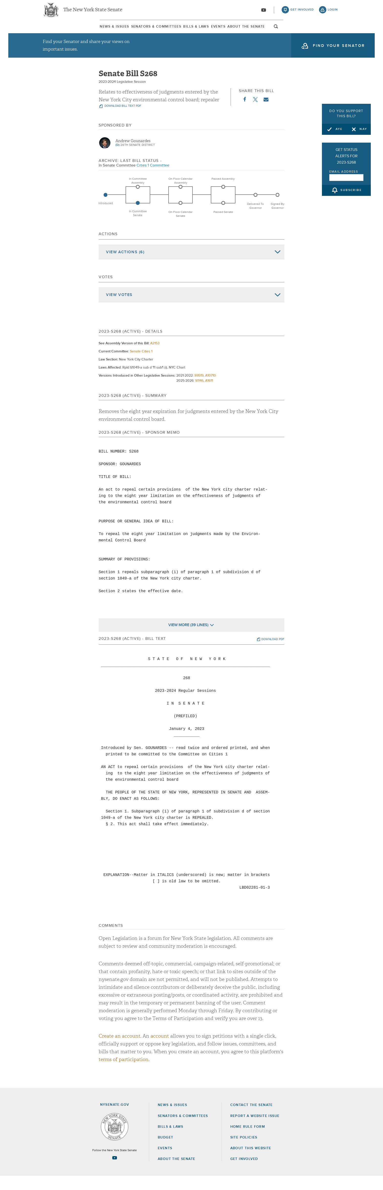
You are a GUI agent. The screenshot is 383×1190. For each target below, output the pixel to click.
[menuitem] (56, 31)
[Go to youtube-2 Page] (114, 1171)
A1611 (209, 394)
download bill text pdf (122, 119)
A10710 (210, 389)
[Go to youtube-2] (263, 12)
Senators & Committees (124, 31)
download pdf (272, 653)
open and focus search (334, 32)
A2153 (155, 357)
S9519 (198, 389)
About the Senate (176, 1173)
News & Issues (56, 31)
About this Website (250, 1162)
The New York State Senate (92, 12)
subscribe (351, 190)
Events (238, 31)
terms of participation (124, 1073)
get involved (302, 12)
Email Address (343, 171)
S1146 (199, 394)
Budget (165, 1151)
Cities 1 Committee (153, 179)
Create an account (119, 1050)
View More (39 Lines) (188, 639)
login (333, 12)
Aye (339, 129)
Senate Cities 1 (141, 365)
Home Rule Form (247, 1140)
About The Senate (293, 31)
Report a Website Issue (255, 1129)
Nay (363, 129)
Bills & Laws (190, 31)
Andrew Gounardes (133, 154)
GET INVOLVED (244, 1173)
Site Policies (243, 1151)
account (159, 1050)
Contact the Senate (251, 1119)
